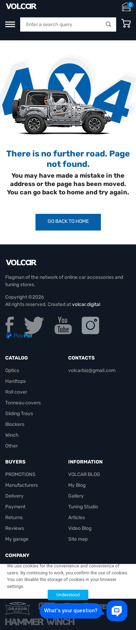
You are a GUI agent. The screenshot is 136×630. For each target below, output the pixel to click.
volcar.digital (86, 304)
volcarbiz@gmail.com (91, 370)
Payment (15, 507)
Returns (14, 517)
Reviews (14, 528)
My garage (17, 539)
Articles (76, 517)
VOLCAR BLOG (84, 474)
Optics (12, 370)
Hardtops (15, 381)
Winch (12, 435)
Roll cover (16, 392)
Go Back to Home (68, 221)
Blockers (14, 424)
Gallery (76, 496)
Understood (68, 594)
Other (11, 446)
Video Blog (79, 528)
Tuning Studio (83, 507)
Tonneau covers (23, 403)
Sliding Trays (19, 414)
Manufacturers (21, 485)
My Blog (77, 485)
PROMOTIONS (20, 474)
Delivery (14, 496)
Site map (78, 539)
